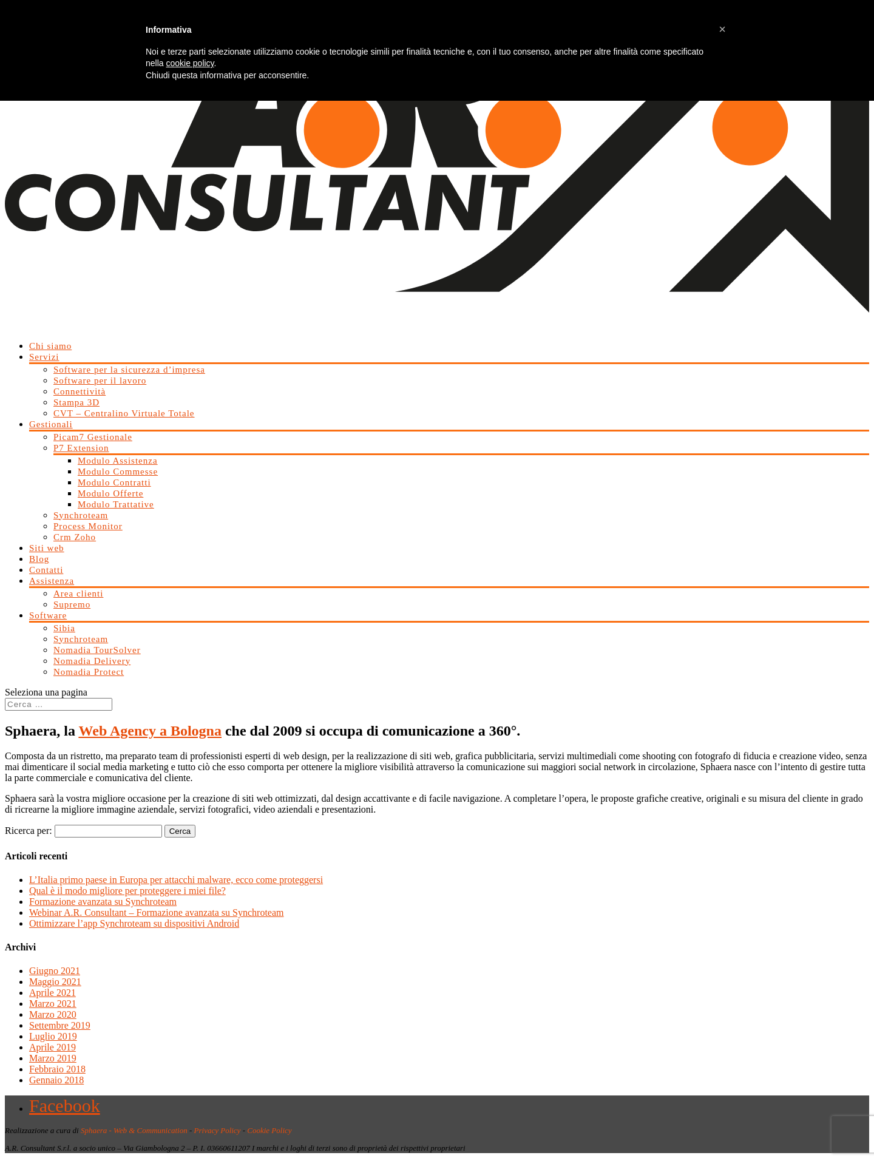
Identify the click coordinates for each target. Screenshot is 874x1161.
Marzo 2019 (52, 1058)
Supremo (71, 604)
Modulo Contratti (114, 482)
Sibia (64, 628)
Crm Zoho (74, 537)
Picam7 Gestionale (92, 437)
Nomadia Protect (88, 672)
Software (48, 615)
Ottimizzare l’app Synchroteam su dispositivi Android (134, 923)
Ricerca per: (28, 830)
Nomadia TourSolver (97, 650)
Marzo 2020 (52, 1014)
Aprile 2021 (52, 992)
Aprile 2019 (52, 1047)
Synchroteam (80, 515)
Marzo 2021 (52, 1003)
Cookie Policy (269, 1130)
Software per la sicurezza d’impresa (129, 369)
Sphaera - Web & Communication (134, 1130)
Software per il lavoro (99, 380)
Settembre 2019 (59, 1025)
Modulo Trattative (116, 504)
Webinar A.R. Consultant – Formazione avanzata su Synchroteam (156, 912)
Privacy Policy (217, 1130)
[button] (722, 29)
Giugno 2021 (54, 971)
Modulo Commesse (118, 471)
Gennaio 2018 (56, 1080)
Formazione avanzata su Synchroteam (103, 901)
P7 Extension (81, 448)
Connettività (79, 391)
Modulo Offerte (110, 493)
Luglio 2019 (53, 1036)
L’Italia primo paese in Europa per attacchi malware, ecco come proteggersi (176, 880)
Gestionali (51, 424)
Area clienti (78, 593)
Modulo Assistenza (118, 460)
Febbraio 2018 (57, 1069)
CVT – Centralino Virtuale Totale (124, 413)
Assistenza (51, 581)
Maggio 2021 (55, 982)
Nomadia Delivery (91, 661)
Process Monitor (88, 526)
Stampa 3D (76, 402)
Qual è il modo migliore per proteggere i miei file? (127, 890)
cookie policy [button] (190, 63)
